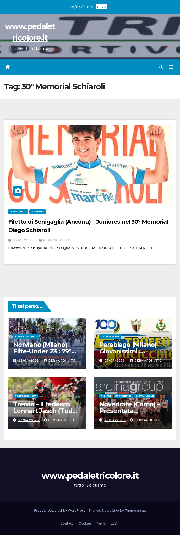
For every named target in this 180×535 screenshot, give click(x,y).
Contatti (67, 523)
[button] (161, 66)
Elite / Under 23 (26, 336)
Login (115, 523)
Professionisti (25, 396)
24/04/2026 (29, 360)
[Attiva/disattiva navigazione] (171, 67)
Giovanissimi (110, 336)
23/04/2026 (29, 420)
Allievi (106, 396)
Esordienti (123, 396)
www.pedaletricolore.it (90, 475)
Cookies (85, 523)
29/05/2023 (24, 240)
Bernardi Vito (55, 240)
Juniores (37, 211)
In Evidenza (18, 211)
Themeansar (135, 510)
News (101, 523)
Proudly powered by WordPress (60, 510)
